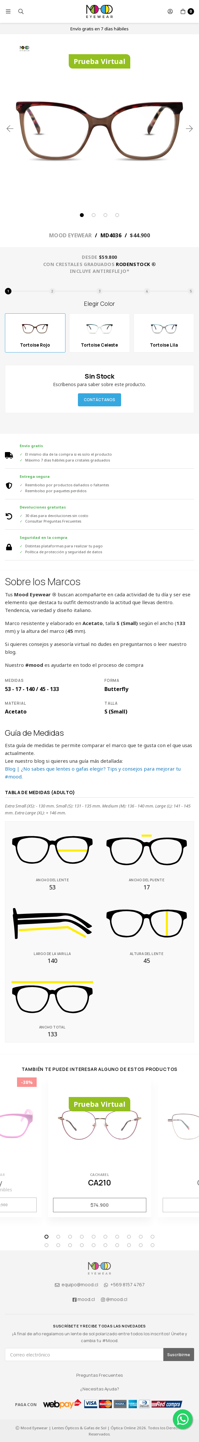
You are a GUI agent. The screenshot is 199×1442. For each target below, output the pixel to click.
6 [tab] (105, 1237)
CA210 (99, 1182)
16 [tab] (105, 1245)
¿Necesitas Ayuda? (99, 1389)
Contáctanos (99, 399)
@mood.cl (114, 1299)
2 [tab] (94, 215)
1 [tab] (82, 215)
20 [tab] (152, 1245)
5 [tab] (94, 1237)
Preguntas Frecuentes (99, 1375)
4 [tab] (117, 215)
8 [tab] (129, 1237)
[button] (8, 11)
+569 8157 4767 (124, 1284)
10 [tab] (152, 1237)
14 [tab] (82, 1245)
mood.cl (83, 1299)
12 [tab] (58, 1245)
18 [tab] (129, 1245)
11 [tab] (46, 1245)
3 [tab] (105, 215)
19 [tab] (141, 1245)
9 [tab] (141, 1237)
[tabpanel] (99, 128)
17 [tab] (117, 1245)
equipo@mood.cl (76, 1284)
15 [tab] (94, 1245)
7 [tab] (117, 1237)
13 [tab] (70, 1245)
